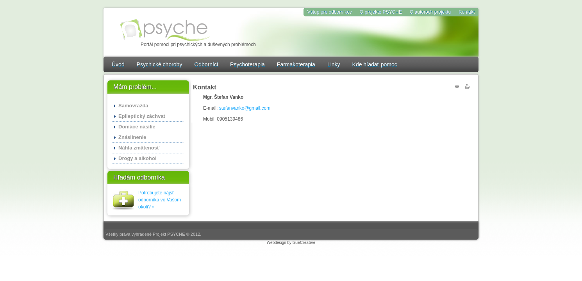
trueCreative (304, 242)
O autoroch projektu (430, 12)
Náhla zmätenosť (138, 148)
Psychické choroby (159, 64)
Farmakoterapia (296, 64)
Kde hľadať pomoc (374, 64)
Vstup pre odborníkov (329, 12)
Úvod (118, 64)
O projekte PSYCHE (381, 12)
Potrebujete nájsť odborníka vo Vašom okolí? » (159, 200)
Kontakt (467, 12)
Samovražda (133, 105)
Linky (333, 64)
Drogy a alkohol (137, 158)
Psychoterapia (247, 64)
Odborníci (206, 64)
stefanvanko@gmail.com (245, 108)
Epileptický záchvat (141, 116)
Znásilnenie (132, 137)
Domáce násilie (136, 127)
